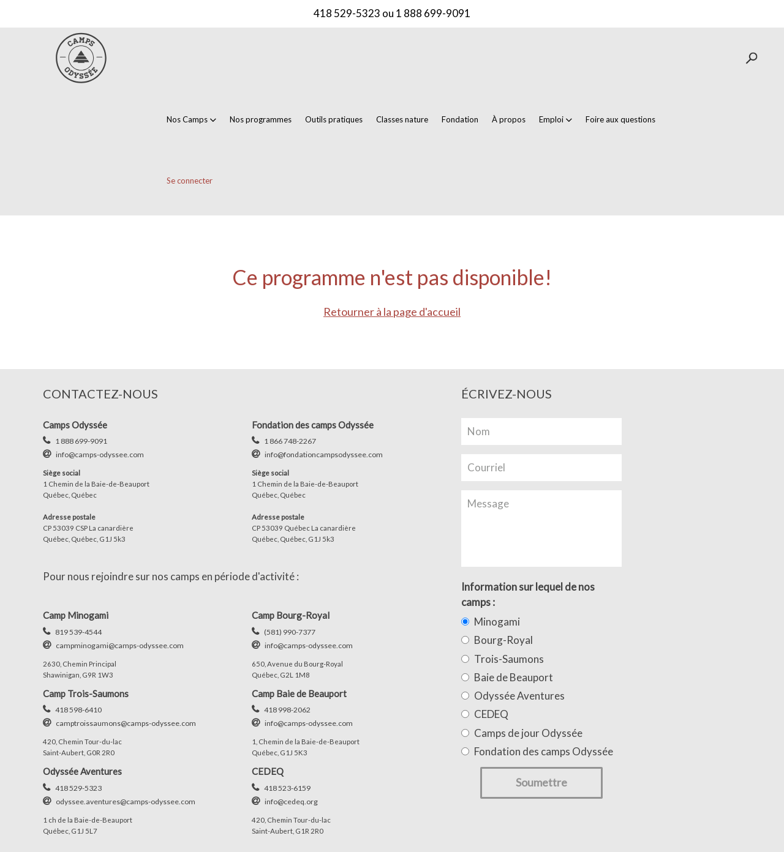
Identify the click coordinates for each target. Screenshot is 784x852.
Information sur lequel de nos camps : (528, 594)
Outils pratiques (334, 119)
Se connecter (190, 180)
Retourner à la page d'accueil (392, 311)
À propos (509, 119)
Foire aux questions (620, 119)
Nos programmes (261, 119)
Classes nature (402, 119)
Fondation (460, 119)
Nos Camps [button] (191, 119)
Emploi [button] (555, 119)
